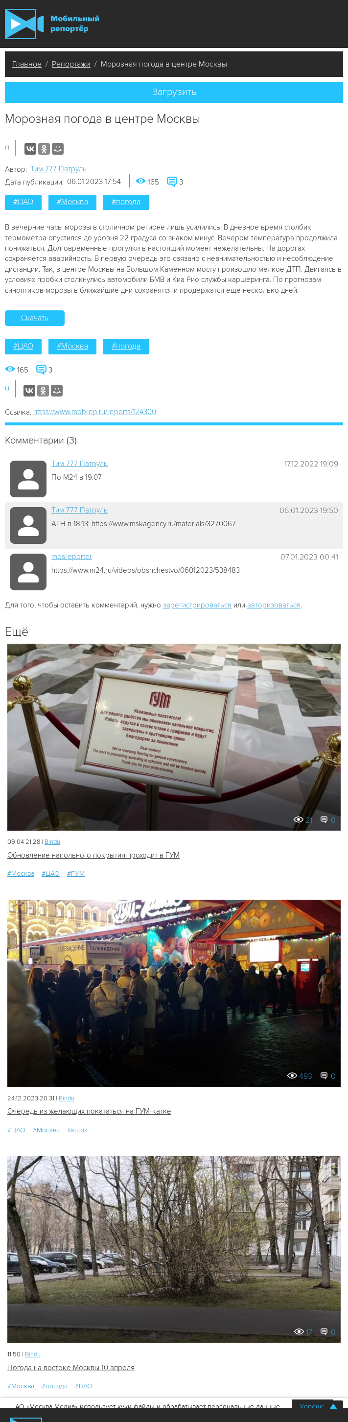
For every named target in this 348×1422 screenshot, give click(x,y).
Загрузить (174, 92)
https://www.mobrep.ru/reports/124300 (94, 411)
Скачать (34, 317)
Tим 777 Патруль (58, 168)
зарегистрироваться (197, 605)
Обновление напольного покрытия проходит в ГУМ (93, 855)
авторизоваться (274, 605)
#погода (126, 202)
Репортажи (71, 64)
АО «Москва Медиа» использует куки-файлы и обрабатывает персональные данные (147, 1406)
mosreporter (71, 556)
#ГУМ (76, 873)
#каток (77, 1130)
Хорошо (312, 1406)
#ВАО (84, 1386)
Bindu (52, 842)
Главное (27, 64)
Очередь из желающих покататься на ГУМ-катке (89, 1111)
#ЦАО (23, 202)
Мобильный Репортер (52, 24)
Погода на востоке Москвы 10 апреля (71, 1367)
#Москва (72, 202)
